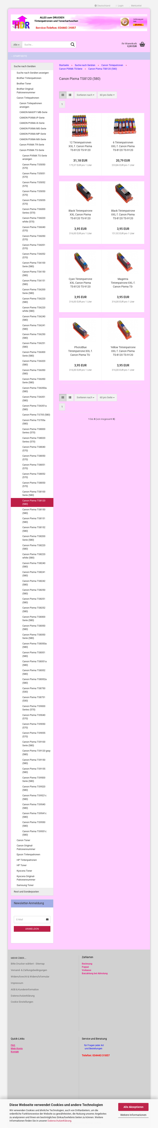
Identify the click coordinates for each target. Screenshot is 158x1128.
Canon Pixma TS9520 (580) (33, 788)
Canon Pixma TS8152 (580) (33, 529)
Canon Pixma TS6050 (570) (33, 238)
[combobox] (85, 95)
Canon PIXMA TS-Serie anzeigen (34, 157)
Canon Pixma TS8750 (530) (33, 690)
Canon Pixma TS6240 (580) (33, 318)
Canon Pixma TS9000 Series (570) (33, 708)
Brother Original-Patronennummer (26, 90)
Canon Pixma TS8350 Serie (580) (33, 636)
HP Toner (22, 865)
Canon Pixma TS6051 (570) (33, 247)
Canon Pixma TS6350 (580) (33, 372)
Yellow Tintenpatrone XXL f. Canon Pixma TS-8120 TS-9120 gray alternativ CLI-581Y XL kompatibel (123, 351)
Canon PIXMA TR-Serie (32, 144)
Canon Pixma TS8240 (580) (33, 565)
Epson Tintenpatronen (28, 854)
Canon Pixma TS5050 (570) (33, 166)
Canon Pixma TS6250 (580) (33, 336)
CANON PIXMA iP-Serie (32, 117)
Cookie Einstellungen (22, 1001)
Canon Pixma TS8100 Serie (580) (33, 493)
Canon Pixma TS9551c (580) (34, 833)
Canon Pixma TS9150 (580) (33, 761)
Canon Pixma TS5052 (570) (33, 184)
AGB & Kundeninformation (25, 989)
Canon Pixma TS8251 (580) (33, 600)
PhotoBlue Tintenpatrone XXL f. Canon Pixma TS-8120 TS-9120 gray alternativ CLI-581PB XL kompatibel (80, 351)
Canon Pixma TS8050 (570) (33, 457)
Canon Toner (23, 840)
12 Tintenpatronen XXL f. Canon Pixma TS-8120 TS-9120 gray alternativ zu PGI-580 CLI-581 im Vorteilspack (80, 146)
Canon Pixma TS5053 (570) (33, 193)
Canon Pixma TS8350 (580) (33, 627)
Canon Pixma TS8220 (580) (33, 547)
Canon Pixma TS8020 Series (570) (33, 440)
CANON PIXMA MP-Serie (33, 133)
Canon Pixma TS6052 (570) (33, 255)
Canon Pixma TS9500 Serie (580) (33, 779)
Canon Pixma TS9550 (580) (33, 824)
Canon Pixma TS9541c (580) (34, 815)
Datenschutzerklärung (59, 1120)
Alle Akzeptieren (133, 1106)
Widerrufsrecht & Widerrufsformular (30, 976)
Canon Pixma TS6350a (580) (34, 389)
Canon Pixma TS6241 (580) (33, 327)
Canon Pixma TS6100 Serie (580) (33, 264)
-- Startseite (19, 56)
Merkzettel (135, 5)
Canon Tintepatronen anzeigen (31, 105)
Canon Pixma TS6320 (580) (33, 363)
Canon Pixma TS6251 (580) (33, 345)
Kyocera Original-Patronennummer (26, 878)
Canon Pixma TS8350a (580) (34, 645)
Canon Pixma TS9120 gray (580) (36, 752)
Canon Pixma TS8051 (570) (33, 466)
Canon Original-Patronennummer (26, 847)
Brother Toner (24, 83)
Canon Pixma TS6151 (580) (33, 282)
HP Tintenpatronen (27, 860)
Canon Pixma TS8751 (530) (33, 699)
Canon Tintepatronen (28, 97)
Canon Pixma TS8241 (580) (33, 574)
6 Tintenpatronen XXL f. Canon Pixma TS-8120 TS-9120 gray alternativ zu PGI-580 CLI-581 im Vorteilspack (123, 146)
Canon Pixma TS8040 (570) (33, 448)
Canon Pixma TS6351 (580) (33, 398)
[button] (102, 6)
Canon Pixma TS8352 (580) (33, 672)
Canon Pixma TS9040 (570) (33, 717)
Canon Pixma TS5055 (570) (33, 202)
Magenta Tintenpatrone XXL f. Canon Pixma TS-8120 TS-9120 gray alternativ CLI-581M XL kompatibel (123, 282)
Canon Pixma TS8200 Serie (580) (33, 538)
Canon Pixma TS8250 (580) (33, 591)
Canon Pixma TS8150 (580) (33, 511)
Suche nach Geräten (25, 66)
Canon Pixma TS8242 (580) (33, 583)
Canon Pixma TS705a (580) (33, 422)
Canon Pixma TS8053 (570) (33, 484)
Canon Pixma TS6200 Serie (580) (33, 291)
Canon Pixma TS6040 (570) (33, 229)
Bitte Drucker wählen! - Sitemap (28, 963)
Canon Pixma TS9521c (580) (34, 797)
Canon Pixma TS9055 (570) (33, 734)
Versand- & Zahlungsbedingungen (29, 970)
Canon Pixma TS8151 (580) (33, 520)
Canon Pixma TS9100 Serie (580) (33, 743)
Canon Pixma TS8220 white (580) (33, 556)
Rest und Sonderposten (26, 891)
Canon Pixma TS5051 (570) (33, 175)
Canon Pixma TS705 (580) (36, 414)
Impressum (17, 983)
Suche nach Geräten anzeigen (33, 72)
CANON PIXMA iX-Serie (32, 123)
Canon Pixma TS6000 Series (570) (33, 211)
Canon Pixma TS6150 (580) (33, 273)
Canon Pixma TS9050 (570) (33, 726)
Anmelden (32, 929)
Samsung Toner (25, 885)
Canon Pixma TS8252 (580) (33, 609)
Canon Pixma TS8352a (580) (34, 681)
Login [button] (120, 5)
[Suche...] (16, 44)
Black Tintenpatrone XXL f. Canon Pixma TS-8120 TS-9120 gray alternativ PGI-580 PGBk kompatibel (123, 214)
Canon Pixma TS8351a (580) (34, 663)
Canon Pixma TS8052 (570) (33, 475)
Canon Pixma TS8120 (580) (33, 502)
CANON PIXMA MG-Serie (33, 128)
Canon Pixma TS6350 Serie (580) (33, 381)
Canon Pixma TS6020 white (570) (33, 220)
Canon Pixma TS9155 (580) (33, 770)
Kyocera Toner (24, 870)
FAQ (13, 1045)
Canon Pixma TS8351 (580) (33, 654)
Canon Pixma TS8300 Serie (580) (33, 618)
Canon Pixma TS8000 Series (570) (33, 431)
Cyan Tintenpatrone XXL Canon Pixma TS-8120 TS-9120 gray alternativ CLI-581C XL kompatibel (80, 282)
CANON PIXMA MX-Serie (33, 139)
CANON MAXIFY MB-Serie (33, 112)
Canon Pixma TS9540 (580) (33, 806)
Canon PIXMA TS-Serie (32, 150)
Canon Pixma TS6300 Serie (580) (33, 354)
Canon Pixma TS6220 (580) (33, 300)
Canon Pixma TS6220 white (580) (33, 309)
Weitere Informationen (133, 1114)
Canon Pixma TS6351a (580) (34, 407)
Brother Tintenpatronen (29, 78)
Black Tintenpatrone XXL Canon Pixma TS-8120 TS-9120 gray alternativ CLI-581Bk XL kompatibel (80, 214)
